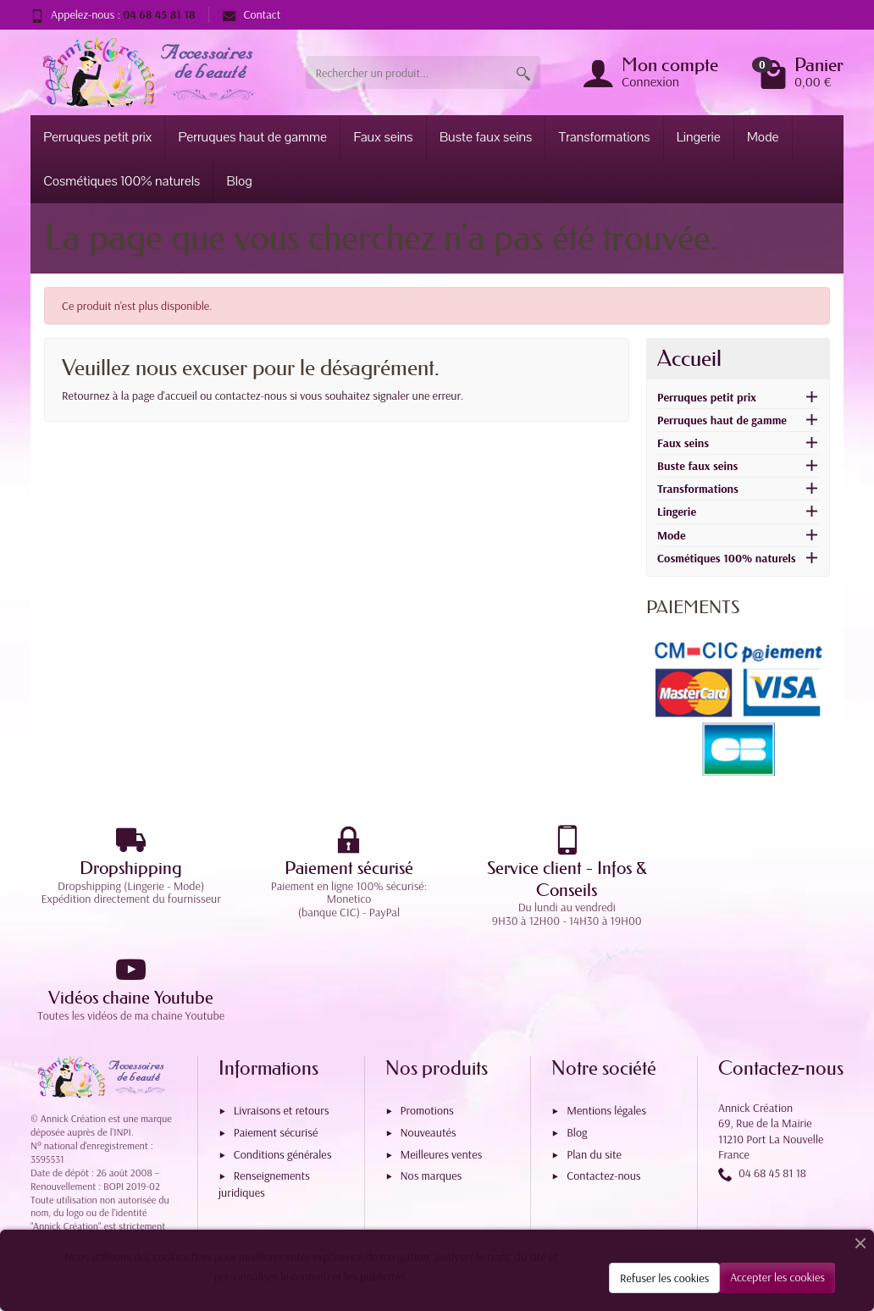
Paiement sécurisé (276, 1038)
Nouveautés (428, 1038)
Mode (763, 137)
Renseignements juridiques (264, 1089)
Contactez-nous (603, 1081)
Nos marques (431, 1081)
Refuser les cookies (664, 1278)
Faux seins (382, 137)
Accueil (689, 359)
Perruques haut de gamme (253, 137)
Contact (251, 14)
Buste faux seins (486, 137)
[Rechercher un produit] (406, 72)
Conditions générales (283, 1059)
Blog (239, 181)
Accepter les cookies (777, 1277)
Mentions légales (606, 1016)
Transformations (604, 137)
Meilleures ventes (442, 1059)
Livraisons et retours (281, 1016)
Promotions (427, 1016)
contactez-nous (251, 395)
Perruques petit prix (97, 137)
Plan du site (594, 1059)
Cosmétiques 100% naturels (121, 181)
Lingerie (699, 137)
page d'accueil (164, 395)
